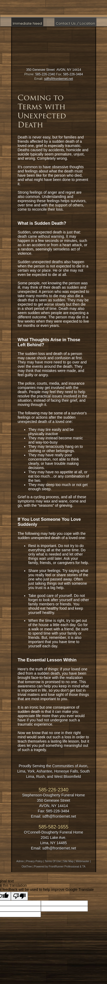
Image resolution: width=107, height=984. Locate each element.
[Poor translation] (19, 896)
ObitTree (27, 866)
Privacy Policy (34, 861)
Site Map (68, 861)
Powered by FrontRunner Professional (56, 866)
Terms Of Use (53, 861)
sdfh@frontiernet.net (58, 79)
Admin (20, 861)
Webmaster (82, 861)
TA (83, 866)
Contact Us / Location (75, 23)
